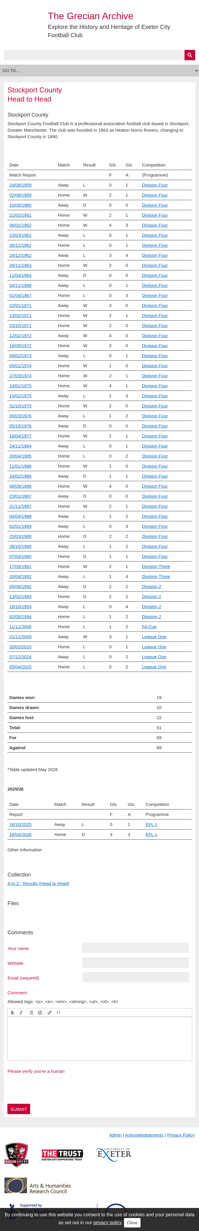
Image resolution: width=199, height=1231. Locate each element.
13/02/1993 (20, 596)
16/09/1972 (20, 345)
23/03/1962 (20, 235)
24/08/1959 (20, 184)
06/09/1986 (20, 486)
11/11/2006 (20, 626)
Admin (115, 1134)
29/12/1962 (20, 255)
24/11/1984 (20, 445)
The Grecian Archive (90, 16)
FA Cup (149, 626)
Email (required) (23, 977)
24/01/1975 (20, 385)
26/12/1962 (20, 245)
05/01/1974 (20, 365)
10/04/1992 (20, 576)
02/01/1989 (20, 526)
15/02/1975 (20, 395)
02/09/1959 (20, 194)
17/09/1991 (20, 566)
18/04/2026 (20, 834)
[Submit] (190, 55)
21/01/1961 (20, 215)
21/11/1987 (20, 506)
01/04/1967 (20, 295)
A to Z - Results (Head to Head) (38, 883)
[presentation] (12, 1012)
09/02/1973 (20, 355)
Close (132, 1222)
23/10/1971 (20, 325)
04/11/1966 (20, 285)
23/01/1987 (20, 496)
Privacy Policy (181, 1134)
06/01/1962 (20, 225)
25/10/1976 (20, 425)
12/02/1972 (20, 335)
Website (15, 963)
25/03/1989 (20, 536)
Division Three (156, 566)
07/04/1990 (20, 556)
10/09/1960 (20, 205)
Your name (18, 948)
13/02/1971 (20, 315)
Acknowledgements (144, 1134)
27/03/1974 (20, 375)
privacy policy (107, 1222)
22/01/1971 (20, 305)
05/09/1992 (20, 586)
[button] (12, 1012)
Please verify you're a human (35, 1071)
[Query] (99, 55)
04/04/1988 (20, 516)
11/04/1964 (20, 275)
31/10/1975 (20, 405)
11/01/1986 (20, 465)
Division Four (155, 184)
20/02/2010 (20, 646)
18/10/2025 (20, 824)
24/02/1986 (20, 476)
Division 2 (151, 586)
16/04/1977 (20, 435)
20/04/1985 (20, 455)
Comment (17, 992)
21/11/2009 (20, 636)
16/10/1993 (20, 606)
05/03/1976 (20, 415)
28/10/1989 (20, 546)
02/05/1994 (20, 616)
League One (154, 636)
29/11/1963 (20, 265)
